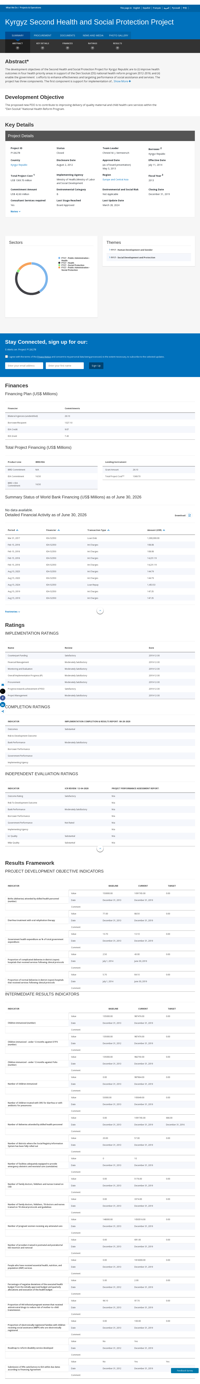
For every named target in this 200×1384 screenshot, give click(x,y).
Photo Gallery (118, 35)
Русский (176, 7)
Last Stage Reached (69, 200)
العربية (166, 7)
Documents (67, 35)
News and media (93, 35)
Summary (17, 35)
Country (15, 160)
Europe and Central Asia (115, 179)
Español (146, 7)
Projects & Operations (30, 7)
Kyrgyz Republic (19, 164)
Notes (14, 211)
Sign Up (96, 365)
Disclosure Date (66, 160)
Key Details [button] (42, 46)
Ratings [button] (92, 46)
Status (61, 148)
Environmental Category (71, 189)
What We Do (12, 7)
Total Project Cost (23, 175)
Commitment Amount (24, 189)
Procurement (42, 35)
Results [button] (117, 46)
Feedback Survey (185, 1370)
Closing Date (156, 189)
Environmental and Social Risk (121, 189)
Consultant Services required (28, 200)
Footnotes (11, 611)
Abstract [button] (17, 46)
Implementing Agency (70, 174)
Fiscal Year (156, 175)
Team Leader (111, 148)
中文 (185, 7)
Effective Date (157, 160)
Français (157, 7)
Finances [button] (67, 46)
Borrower (155, 149)
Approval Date (111, 160)
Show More (122, 81)
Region (107, 174)
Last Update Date (113, 200)
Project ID (16, 148)
